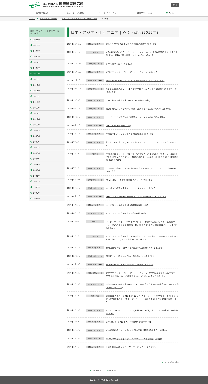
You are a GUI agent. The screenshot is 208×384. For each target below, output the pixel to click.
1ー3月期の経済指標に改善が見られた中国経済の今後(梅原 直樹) (136, 196)
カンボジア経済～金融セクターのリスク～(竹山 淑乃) (131, 188)
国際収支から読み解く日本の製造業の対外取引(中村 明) (132, 256)
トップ (32, 19)
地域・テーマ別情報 (48, 19)
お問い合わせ (96, 371)
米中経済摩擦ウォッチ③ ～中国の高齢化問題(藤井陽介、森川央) (136, 330)
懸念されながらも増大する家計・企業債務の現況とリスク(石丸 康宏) (138, 109)
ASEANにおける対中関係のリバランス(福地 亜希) (129, 180)
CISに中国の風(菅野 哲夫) (118, 125)
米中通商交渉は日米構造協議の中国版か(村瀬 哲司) (130, 264)
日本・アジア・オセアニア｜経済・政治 (79, 19)
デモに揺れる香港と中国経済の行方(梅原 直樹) (128, 100)
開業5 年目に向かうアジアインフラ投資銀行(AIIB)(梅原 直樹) (135, 80)
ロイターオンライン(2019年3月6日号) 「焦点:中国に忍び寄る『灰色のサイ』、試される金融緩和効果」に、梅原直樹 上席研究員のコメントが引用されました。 (142, 225)
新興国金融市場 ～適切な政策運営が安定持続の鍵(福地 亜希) (135, 248)
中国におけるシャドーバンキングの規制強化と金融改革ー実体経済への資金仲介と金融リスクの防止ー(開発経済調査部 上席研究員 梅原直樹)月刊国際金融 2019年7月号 (142, 157)
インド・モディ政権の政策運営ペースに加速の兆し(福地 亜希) (135, 117)
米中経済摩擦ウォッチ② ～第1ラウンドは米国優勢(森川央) (134, 339)
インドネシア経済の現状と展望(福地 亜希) (126, 213)
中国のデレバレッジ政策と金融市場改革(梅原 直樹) (130, 134)
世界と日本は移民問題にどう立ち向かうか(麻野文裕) (131, 347)
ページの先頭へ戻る (171, 362)
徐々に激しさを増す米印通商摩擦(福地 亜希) (127, 205)
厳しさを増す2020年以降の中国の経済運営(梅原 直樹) (131, 44)
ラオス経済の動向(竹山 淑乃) (119, 64)
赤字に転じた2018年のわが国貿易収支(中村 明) (128, 322)
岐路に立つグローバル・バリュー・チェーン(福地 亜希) (132, 72)
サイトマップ (113, 371)
